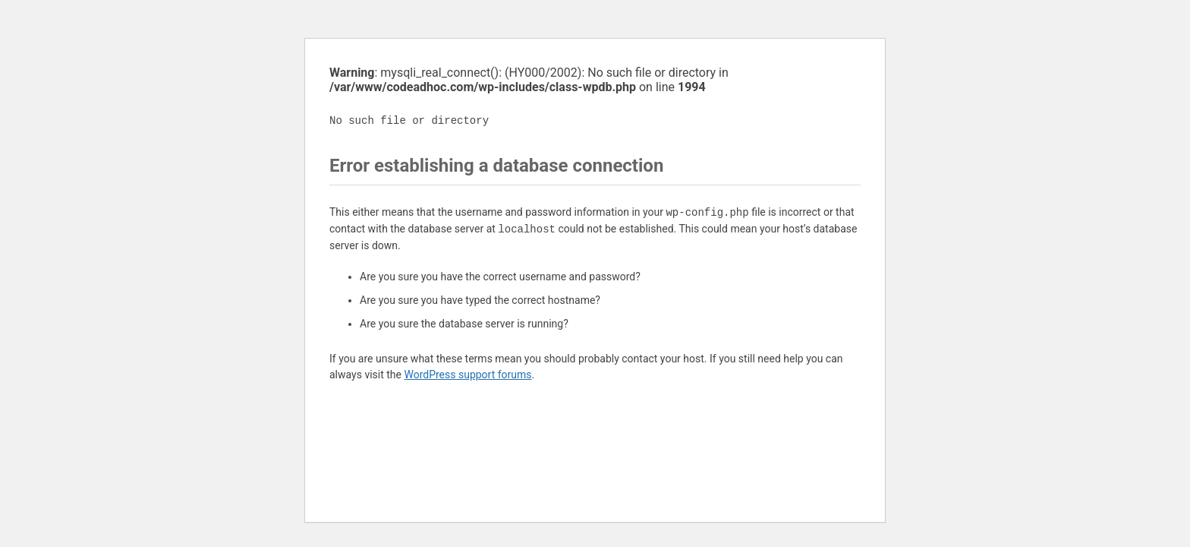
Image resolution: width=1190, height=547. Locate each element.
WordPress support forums (467, 374)
